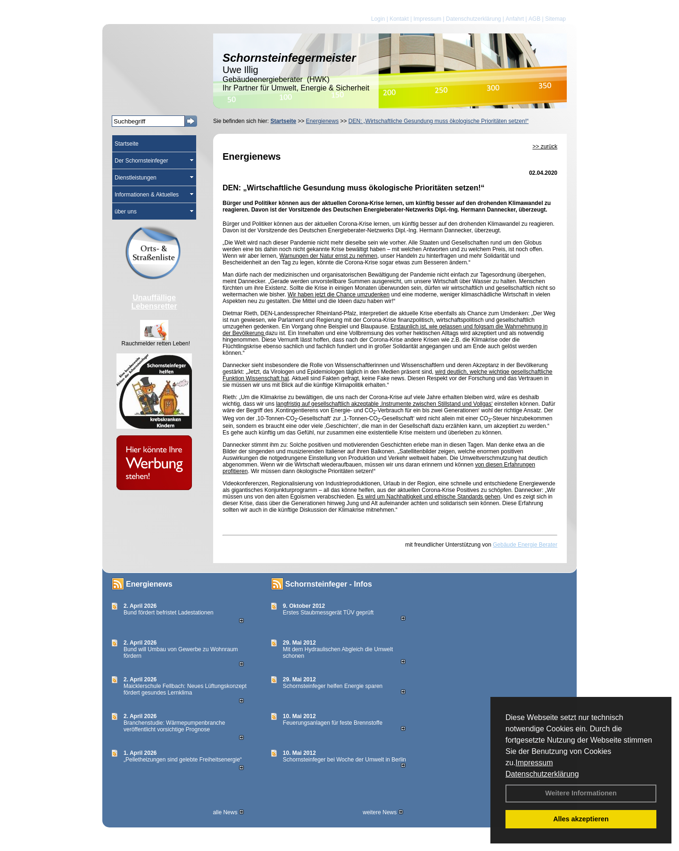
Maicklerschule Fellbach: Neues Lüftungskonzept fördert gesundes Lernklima (185, 689)
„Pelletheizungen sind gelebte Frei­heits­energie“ (183, 759)
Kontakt (399, 19)
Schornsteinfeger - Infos (328, 584)
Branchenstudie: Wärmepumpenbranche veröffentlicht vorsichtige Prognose (174, 726)
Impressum (534, 763)
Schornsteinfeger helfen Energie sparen (332, 686)
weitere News (383, 812)
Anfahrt (514, 19)
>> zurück (544, 146)
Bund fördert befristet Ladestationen (169, 612)
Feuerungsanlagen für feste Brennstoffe (332, 723)
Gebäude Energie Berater (525, 544)
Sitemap (555, 19)
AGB (534, 19)
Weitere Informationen (581, 793)
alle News (228, 812)
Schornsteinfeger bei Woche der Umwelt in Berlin (344, 759)
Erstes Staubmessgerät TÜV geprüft (328, 612)
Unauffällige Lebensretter (154, 302)
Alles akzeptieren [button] (581, 819)
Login (378, 19)
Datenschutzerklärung (542, 774)
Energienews (149, 584)
